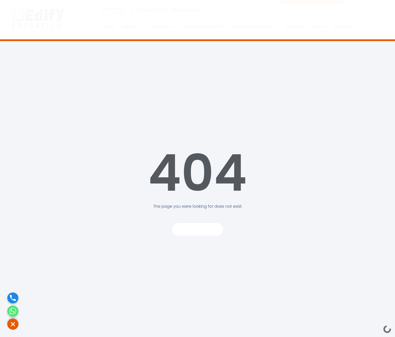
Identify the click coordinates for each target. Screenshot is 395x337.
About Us (132, 26)
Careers (319, 26)
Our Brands (163, 26)
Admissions (295, 26)
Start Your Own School (254, 26)
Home (110, 26)
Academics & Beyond (204, 26)
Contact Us (342, 26)
